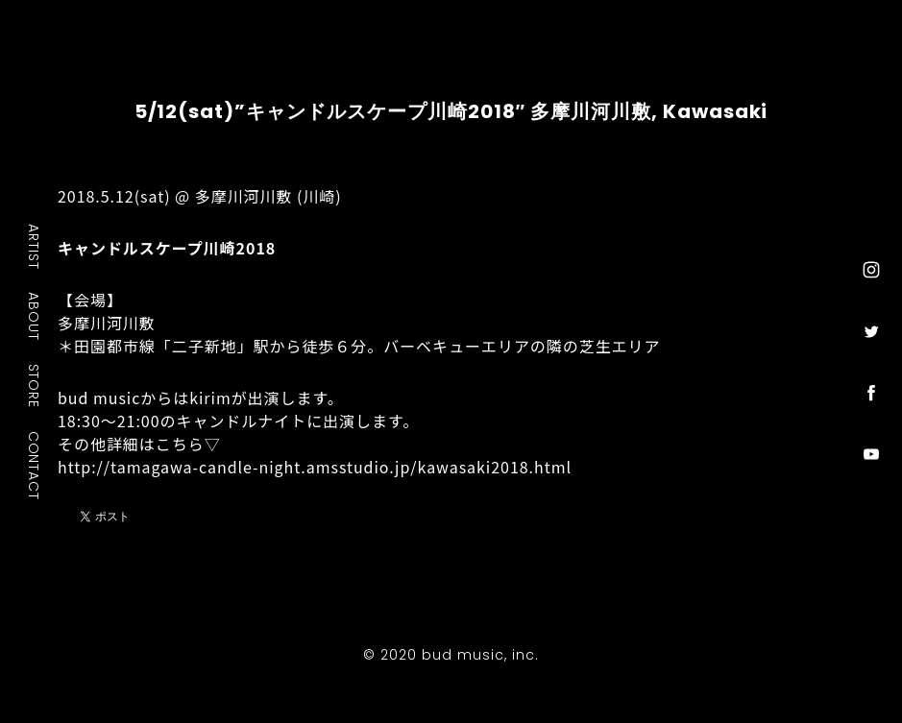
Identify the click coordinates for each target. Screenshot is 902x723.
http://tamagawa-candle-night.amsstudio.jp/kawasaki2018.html (315, 466)
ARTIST (34, 246)
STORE (34, 385)
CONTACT (34, 464)
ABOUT (34, 316)
